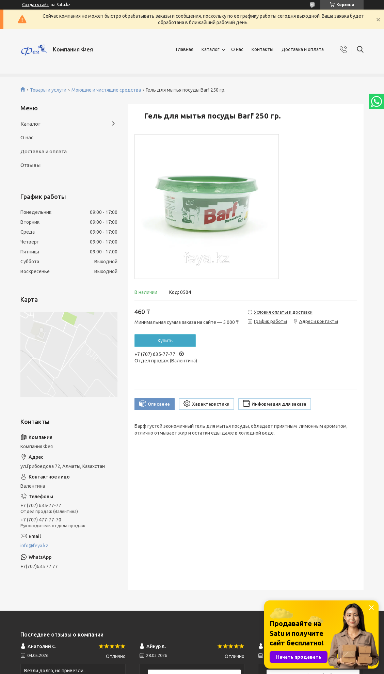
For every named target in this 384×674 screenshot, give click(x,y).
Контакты (262, 49)
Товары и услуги (48, 90)
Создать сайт (35, 4)
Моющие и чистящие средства (106, 90)
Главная (184, 49)
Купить (165, 340)
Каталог (211, 49)
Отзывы (30, 165)
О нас (237, 49)
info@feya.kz (34, 545)
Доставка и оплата (303, 49)
